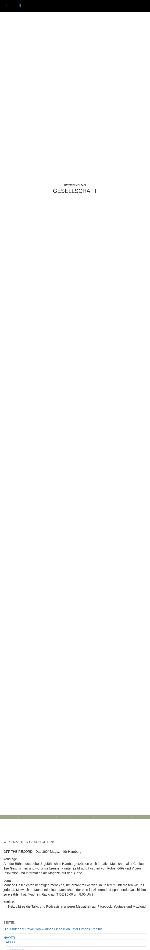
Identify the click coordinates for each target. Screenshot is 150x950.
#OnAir (9, 833)
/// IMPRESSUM (105, 945)
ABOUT (11, 797)
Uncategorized (14, 859)
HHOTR (9, 793)
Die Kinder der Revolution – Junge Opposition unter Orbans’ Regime (53, 784)
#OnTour (10, 850)
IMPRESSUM (16, 806)
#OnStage (11, 842)
